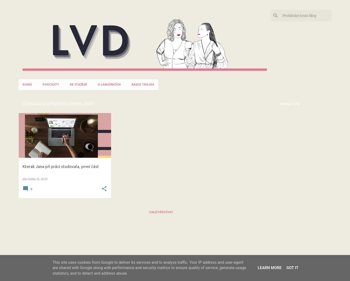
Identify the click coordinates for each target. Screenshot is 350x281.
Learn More (269, 267)
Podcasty (51, 84)
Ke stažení (78, 84)
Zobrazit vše (289, 103)
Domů (27, 84)
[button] (104, 189)
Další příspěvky (161, 212)
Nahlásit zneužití (69, 237)
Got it (292, 267)
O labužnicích (109, 84)
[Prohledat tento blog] (306, 15)
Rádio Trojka (142, 84)
